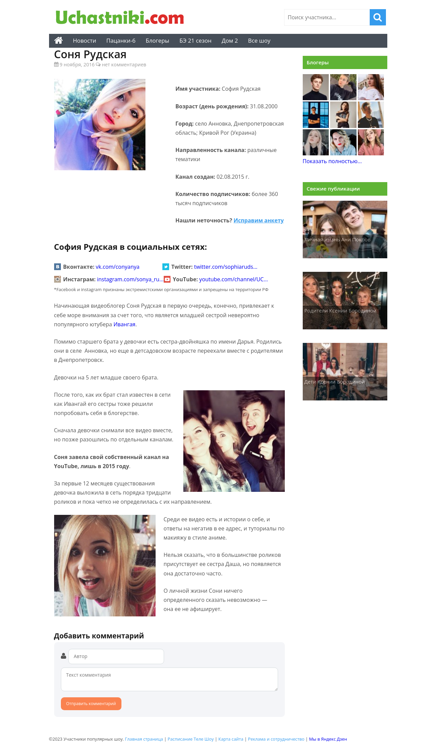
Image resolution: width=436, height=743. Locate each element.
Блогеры (157, 40)
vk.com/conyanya (117, 266)
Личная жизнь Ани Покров (337, 239)
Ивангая (124, 324)
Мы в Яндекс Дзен (328, 739)
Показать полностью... (332, 161)
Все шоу (259, 40)
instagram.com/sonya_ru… (130, 279)
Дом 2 (230, 40)
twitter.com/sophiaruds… (225, 266)
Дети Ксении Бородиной (334, 381)
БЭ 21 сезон (195, 40)
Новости (84, 40)
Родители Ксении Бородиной (340, 310)
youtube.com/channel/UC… (233, 279)
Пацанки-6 (120, 40)
